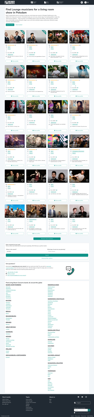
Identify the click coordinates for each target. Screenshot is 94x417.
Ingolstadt (8, 307)
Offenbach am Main (10, 346)
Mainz (49, 335)
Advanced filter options (47, 258)
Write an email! (11, 273)
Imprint (72, 416)
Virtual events (29, 407)
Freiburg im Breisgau (11, 290)
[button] (86, 2)
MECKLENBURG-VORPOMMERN (16, 355)
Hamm (49, 312)
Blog (50, 399)
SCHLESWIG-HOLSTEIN (55, 363)
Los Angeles (51, 387)
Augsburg (8, 304)
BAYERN (8, 300)
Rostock (8, 357)
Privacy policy (77, 416)
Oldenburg (50, 291)
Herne (49, 313)
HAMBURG (9, 332)
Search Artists (10, 24)
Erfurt (49, 374)
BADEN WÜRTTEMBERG (13, 285)
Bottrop (49, 307)
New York (50, 384)
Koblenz (50, 334)
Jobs (50, 401)
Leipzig (49, 349)
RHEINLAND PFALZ (54, 330)
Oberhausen (51, 324)
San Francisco (51, 390)
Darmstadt (8, 345)
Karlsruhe (8, 287)
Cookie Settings (90, 416)
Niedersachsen (51, 287)
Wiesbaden (8, 341)
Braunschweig (51, 290)
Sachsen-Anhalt (51, 357)
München (8, 302)
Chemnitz (50, 352)
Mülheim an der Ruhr (53, 319)
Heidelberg (8, 291)
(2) (75, 85)
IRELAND (9, 349)
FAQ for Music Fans (6, 401)
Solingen (50, 327)
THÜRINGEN (52, 371)
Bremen (8, 324)
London (7, 329)
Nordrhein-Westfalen (53, 301)
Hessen (7, 338)
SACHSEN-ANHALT (54, 355)
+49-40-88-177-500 (12, 272)
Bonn (49, 305)
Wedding (28, 404)
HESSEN (8, 336)
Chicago (50, 382)
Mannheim (8, 288)
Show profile (15, 61)
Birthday (27, 405)
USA (49, 379)
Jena (49, 376)
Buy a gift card (5, 404)
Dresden (50, 351)
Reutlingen (8, 298)
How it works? (19, 24)
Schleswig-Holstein (52, 365)
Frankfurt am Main (10, 340)
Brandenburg (9, 318)
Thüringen (50, 373)
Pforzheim (8, 296)
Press (50, 402)
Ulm (7, 293)
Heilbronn (8, 294)
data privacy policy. (85, 413)
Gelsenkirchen (51, 309)
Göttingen (50, 296)
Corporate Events (29, 408)
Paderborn (50, 326)
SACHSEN (51, 346)
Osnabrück (50, 293)
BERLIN (8, 311)
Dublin (7, 352)
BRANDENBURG (11, 316)
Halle (49, 360)
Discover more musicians (47, 238)
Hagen (49, 310)
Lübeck (49, 366)
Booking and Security (6, 402)
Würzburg (8, 309)
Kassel (7, 343)
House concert (29, 399)
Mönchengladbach (52, 318)
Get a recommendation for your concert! (16, 275)
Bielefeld (50, 304)
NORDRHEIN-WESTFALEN (56, 299)
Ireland (7, 351)
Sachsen (50, 348)
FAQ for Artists (5, 399)
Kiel (49, 368)
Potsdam (8, 319)
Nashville (50, 385)
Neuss (49, 323)
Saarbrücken (51, 343)
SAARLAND (51, 339)
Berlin (7, 313)
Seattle (49, 388)
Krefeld (49, 315)
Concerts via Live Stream (31, 402)
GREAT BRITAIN (11, 327)
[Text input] (81, 410)
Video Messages (29, 401)
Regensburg (9, 305)
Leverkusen (50, 316)
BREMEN (8, 322)
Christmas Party (29, 410)
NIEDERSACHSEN (53, 285)
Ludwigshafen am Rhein (53, 337)
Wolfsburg (50, 294)
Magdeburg (50, 359)
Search (47, 255)
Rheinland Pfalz (51, 332)
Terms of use (83, 416)
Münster (50, 321)
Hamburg (8, 334)
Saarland (50, 341)
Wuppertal (50, 302)
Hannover (50, 288)
